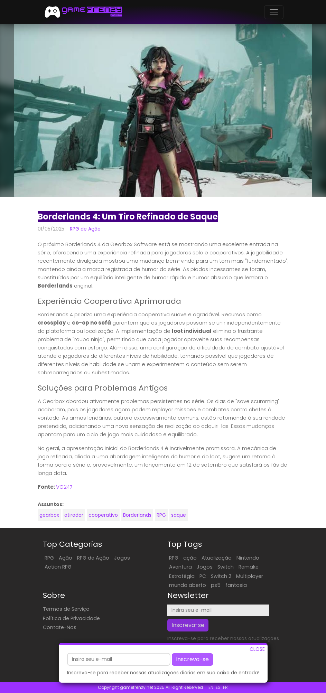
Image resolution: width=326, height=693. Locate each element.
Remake (249, 566)
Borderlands (137, 515)
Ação (65, 557)
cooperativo (103, 515)
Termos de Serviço (66, 609)
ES (218, 687)
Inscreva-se (192, 661)
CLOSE (257, 650)
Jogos (122, 557)
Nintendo (247, 557)
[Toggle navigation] (273, 12)
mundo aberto (187, 585)
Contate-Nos (59, 627)
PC (202, 576)
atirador (73, 515)
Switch (225, 566)
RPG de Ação (85, 228)
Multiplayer (249, 576)
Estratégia (182, 576)
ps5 (216, 585)
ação (190, 557)
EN (210, 687)
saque (178, 515)
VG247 (64, 486)
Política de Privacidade (71, 618)
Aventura (180, 566)
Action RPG (58, 566)
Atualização (217, 557)
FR (225, 687)
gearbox (49, 515)
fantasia (236, 585)
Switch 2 (221, 576)
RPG (161, 515)
